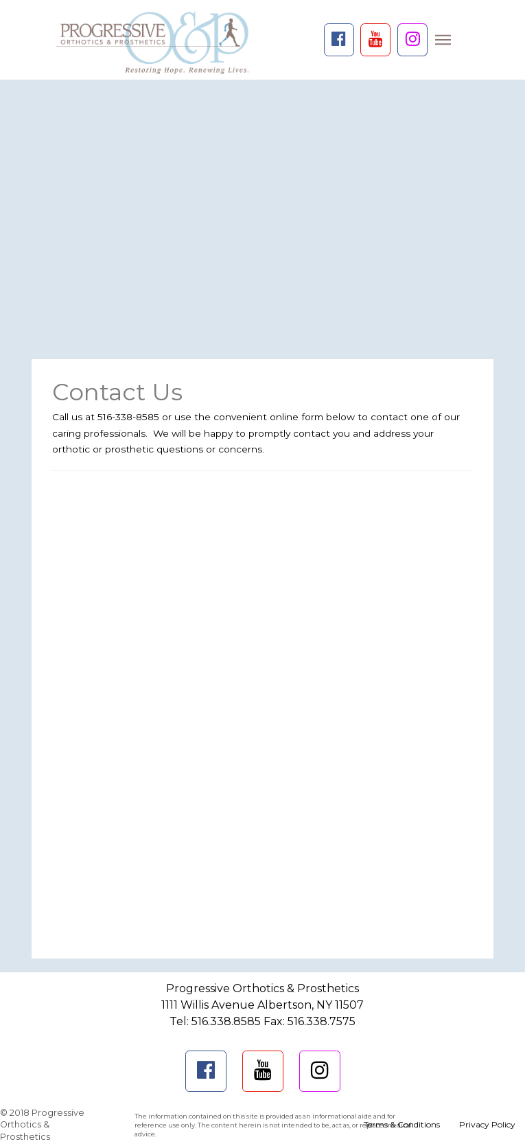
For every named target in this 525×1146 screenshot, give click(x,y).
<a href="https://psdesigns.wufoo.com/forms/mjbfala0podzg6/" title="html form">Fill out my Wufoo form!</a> (262, 709)
